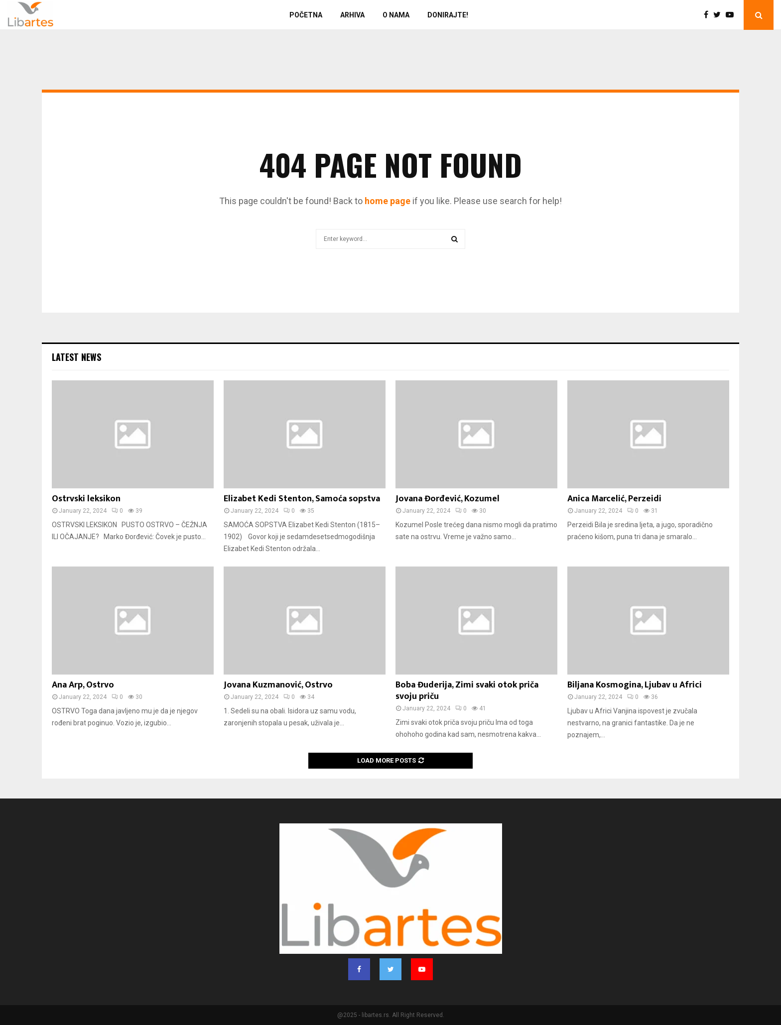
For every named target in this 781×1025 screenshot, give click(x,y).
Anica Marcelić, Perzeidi (614, 498)
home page (387, 201)
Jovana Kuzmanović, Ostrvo (278, 685)
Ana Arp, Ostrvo (83, 685)
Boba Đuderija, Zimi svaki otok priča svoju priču (466, 691)
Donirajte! (447, 15)
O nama (396, 15)
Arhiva (352, 15)
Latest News (76, 356)
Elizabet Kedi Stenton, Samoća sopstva (302, 498)
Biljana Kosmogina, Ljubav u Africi (634, 685)
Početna (305, 15)
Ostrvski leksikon (86, 498)
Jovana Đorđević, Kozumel (447, 498)
